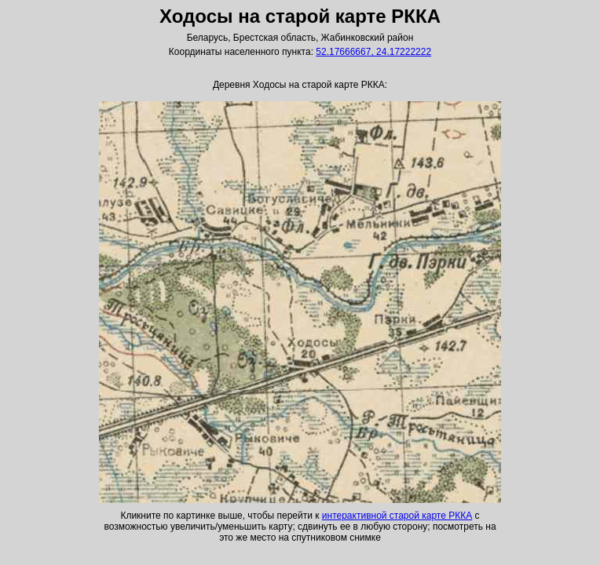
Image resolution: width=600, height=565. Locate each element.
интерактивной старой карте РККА (397, 515)
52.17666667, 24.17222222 (373, 51)
